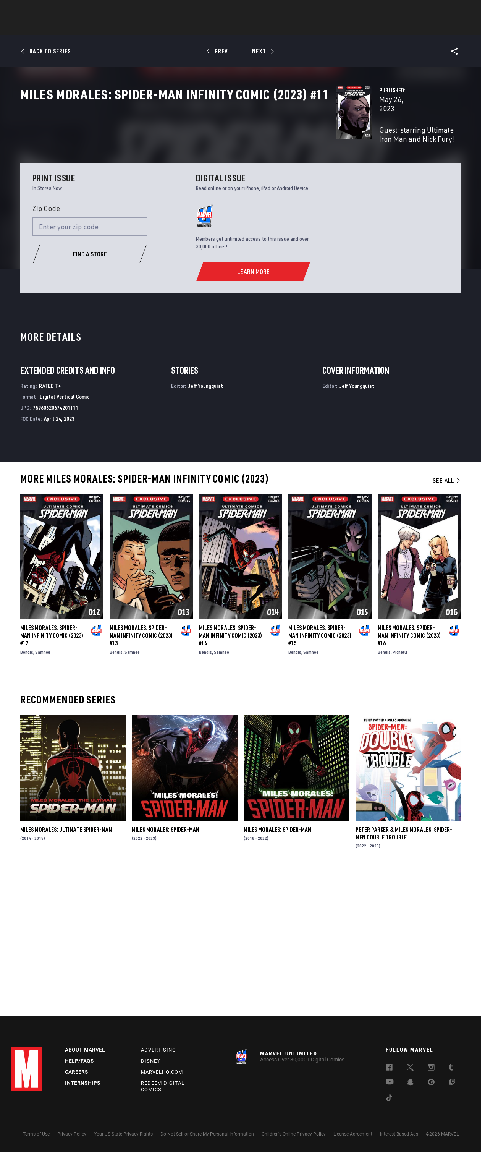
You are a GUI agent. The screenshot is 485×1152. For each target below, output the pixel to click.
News (127, 27)
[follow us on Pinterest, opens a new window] (431, 1083)
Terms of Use (36, 1134)
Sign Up (64, 10)
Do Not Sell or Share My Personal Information (207, 1134)
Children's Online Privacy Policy (294, 1134)
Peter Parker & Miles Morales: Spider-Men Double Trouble (404, 972)
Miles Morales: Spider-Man (165, 969)
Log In (39, 10)
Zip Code (46, 347)
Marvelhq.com (162, 1072)
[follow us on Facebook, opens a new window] (389, 1068)
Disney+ (152, 1061)
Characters (193, 27)
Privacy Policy (71, 1134)
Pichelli (400, 791)
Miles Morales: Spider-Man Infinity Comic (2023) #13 (141, 774)
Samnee (42, 791)
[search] (460, 9)
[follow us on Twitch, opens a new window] (452, 1083)
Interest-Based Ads (399, 1134)
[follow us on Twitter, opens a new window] (410, 1068)
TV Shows (263, 27)
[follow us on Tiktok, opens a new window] (389, 1099)
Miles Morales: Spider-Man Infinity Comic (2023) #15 (319, 774)
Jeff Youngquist (205, 525)
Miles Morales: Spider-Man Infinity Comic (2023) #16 (409, 774)
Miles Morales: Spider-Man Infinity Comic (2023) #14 (230, 774)
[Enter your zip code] (90, 366)
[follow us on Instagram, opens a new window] (431, 1068)
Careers (76, 1072)
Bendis (26, 791)
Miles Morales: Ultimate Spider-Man (66, 969)
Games (296, 27)
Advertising (158, 1050)
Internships (82, 1083)
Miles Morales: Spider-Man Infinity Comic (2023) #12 (51, 774)
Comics (155, 27)
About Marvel (85, 1050)
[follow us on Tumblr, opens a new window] (451, 1068)
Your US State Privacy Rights (123, 1134)
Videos (326, 27)
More (354, 27)
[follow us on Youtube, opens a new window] (390, 1082)
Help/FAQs (79, 1061)
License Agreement (352, 1134)
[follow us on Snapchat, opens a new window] (410, 1083)
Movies (229, 27)
